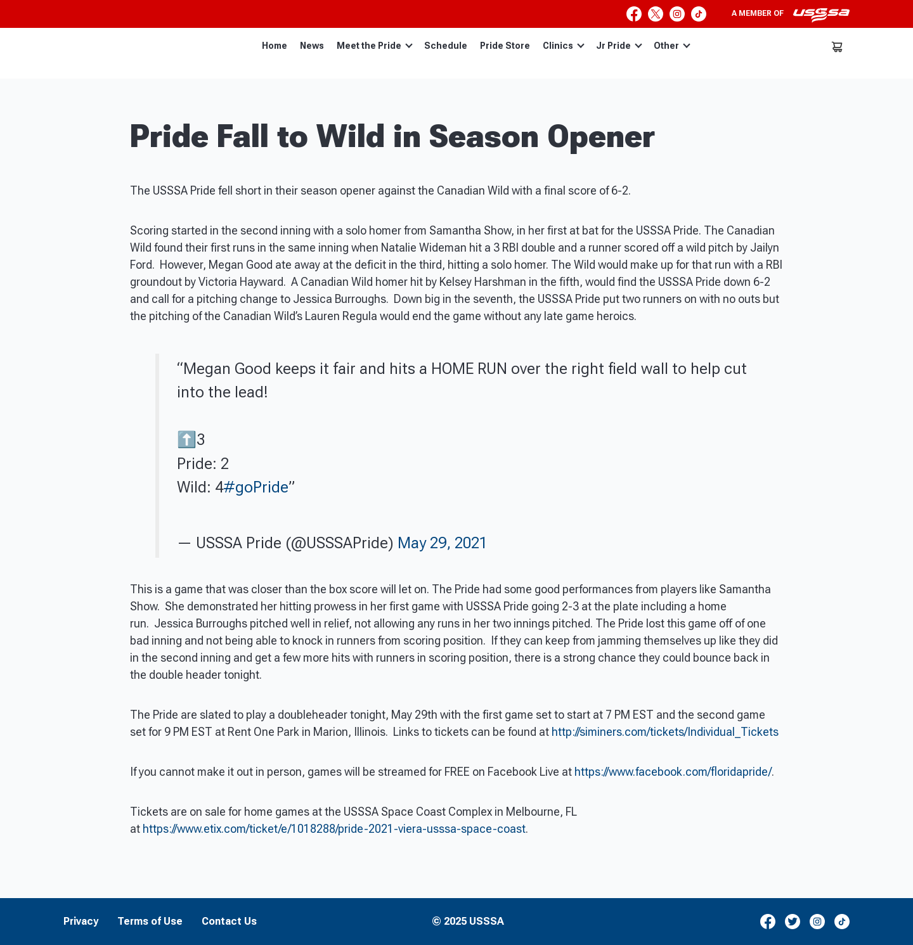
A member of (791, 15)
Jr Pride (619, 46)
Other (672, 46)
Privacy (80, 921)
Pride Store (505, 46)
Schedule (445, 46)
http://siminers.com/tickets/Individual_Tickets (665, 731)
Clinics (564, 46)
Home (274, 46)
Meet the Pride (375, 46)
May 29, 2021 (443, 543)
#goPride (255, 487)
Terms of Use (150, 921)
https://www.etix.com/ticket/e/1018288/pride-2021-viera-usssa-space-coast (334, 828)
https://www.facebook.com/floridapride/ (673, 771)
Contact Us (229, 921)
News (312, 46)
